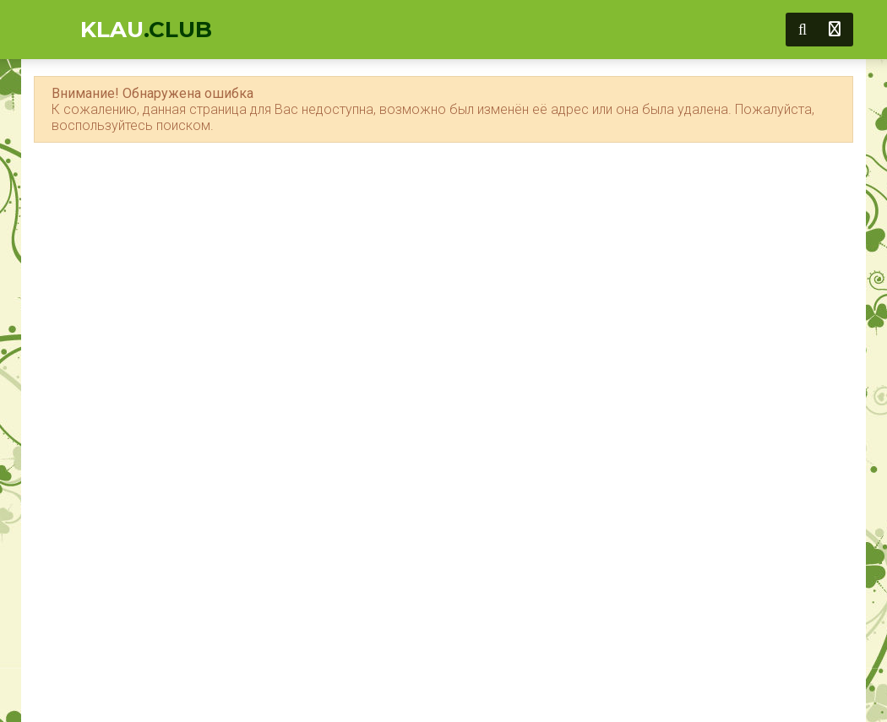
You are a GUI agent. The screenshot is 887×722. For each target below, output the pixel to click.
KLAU (146, 29)
